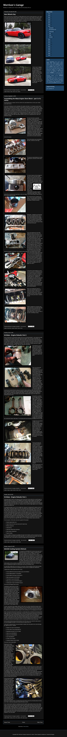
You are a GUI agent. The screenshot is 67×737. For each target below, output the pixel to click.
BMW (8, 717)
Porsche (48, 75)
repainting (49, 76)
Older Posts (40, 722)
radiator (18, 717)
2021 (49, 17)
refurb (14, 91)
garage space (59, 67)
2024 (49, 13)
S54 (21, 717)
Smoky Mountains (50, 79)
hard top (54, 68)
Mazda (8, 91)
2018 (49, 21)
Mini (55, 72)
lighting (54, 71)
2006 (49, 53)
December (51, 27)
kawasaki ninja (49, 71)
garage (56, 67)
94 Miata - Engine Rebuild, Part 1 (15, 497)
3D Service (14, 108)
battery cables (60, 61)
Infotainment (49, 69)
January (51, 37)
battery (56, 61)
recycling (56, 75)
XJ (60, 82)
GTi (49, 68)
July (50, 33)
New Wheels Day (10, 14)
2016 (49, 24)
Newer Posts (7, 722)
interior (53, 69)
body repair (52, 62)
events (60, 66)
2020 (49, 19)
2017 (49, 22)
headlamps (58, 68)
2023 (49, 15)
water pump (25, 717)
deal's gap (55, 65)
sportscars (56, 79)
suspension (61, 79)
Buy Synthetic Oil (50, 88)
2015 (49, 26)
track (47, 81)
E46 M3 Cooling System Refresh (15, 549)
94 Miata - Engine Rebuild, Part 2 (15, 335)
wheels (19, 91)
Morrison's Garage (13, 4)
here (36, 469)
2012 (49, 42)
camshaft (48, 64)
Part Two (22, 102)
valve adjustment (56, 81)
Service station (57, 78)
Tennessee (49, 80)
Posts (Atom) (25, 726)
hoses (14, 717)
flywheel (50, 67)
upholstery (51, 81)
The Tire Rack (24, 21)
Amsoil (48, 61)
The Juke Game (54, 80)
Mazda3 (48, 72)
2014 (49, 39)
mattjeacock (44, 734)
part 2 (11, 537)
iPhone (57, 69)
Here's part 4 (35, 102)
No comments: (23, 89)
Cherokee (61, 64)
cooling (11, 717)
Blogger (52, 734)
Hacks (51, 68)
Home (23, 722)
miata (11, 91)
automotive (9, 328)
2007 (49, 51)
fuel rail (53, 67)
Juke (62, 69)
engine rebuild (14, 328)
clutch (48, 65)
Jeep (59, 69)
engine (8, 490)
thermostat (59, 80)
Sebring (53, 78)
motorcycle (58, 72)
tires (16, 91)
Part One (17, 102)
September (51, 31)
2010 (49, 46)
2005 (49, 55)
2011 (49, 44)
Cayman (57, 64)
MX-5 (62, 72)
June (50, 35)
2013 (49, 41)
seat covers (49, 78)
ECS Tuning (20, 569)
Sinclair (61, 78)
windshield (58, 82)
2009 (49, 48)
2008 (49, 49)
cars (54, 64)
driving (58, 65)
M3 (16, 717)
